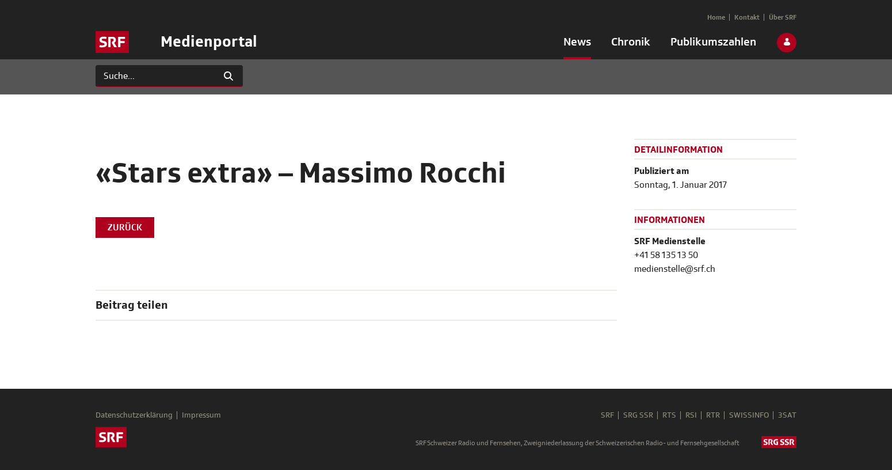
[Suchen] (155, 76)
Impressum (201, 415)
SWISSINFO (749, 415)
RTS (669, 415)
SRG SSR (638, 415)
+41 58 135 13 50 (666, 255)
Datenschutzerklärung (134, 415)
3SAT (787, 415)
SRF (607, 415)
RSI (691, 415)
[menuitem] (577, 44)
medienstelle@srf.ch (674, 269)
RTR (713, 415)
